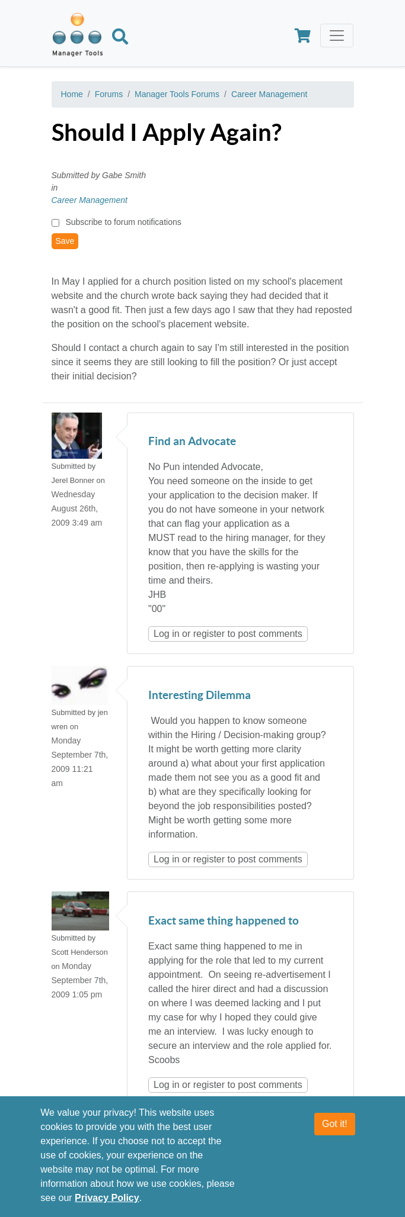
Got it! (334, 1132)
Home (72, 94)
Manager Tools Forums (177, 94)
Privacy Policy (107, 1206)
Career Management (269, 94)
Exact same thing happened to (223, 921)
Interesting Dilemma (199, 695)
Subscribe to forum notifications (123, 222)
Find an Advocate (192, 441)
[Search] (120, 38)
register (209, 634)
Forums (109, 94)
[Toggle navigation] (336, 35)
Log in (167, 634)
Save (65, 241)
